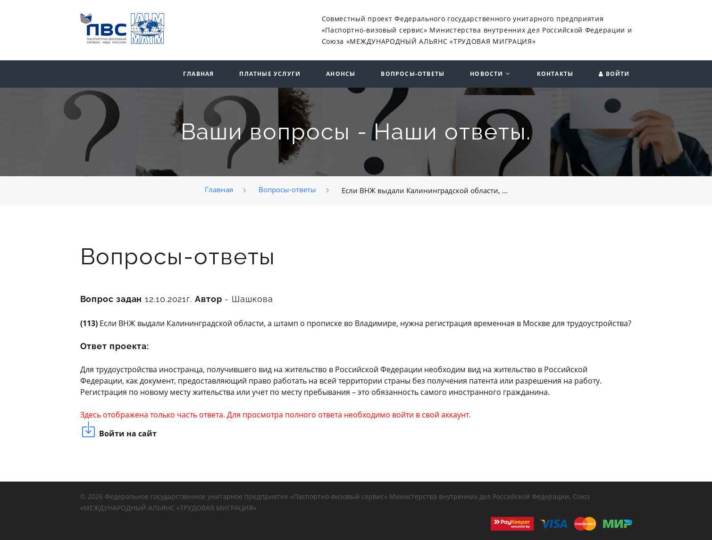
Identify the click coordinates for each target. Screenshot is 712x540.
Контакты (555, 74)
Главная (198, 74)
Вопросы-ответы (412, 74)
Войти (618, 74)
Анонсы (340, 74)
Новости (486, 74)
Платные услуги (270, 74)
